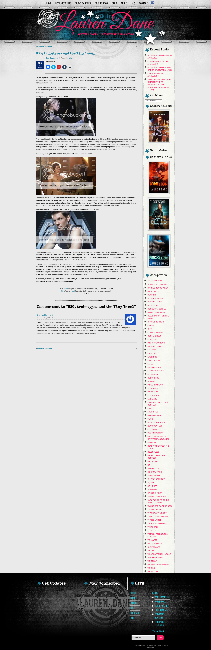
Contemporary (162, 597)
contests (153, 339)
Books (154, 593)
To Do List (153, 530)
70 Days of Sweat (156, 281)
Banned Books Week (158, 288)
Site (133, 618)
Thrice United (155, 520)
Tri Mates (152, 540)
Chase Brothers (156, 322)
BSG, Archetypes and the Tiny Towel (65, 53)
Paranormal (160, 601)
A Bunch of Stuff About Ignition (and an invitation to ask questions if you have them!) (160, 85)
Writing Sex (154, 572)
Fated (150, 364)
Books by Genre (63, 3)
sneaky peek (154, 476)
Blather (152, 295)
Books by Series (83, 3)
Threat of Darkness (158, 517)
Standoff (152, 486)
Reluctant (153, 461)
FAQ (133, 3)
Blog (114, 3)
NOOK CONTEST (155, 426)
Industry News (155, 385)
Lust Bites (153, 412)
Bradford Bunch (156, 312)
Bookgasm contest (157, 309)
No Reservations (156, 422)
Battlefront (154, 291)
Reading (152, 442)
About (124, 3)
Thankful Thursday (158, 513)
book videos (154, 305)
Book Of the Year (44, 47)
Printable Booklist (159, 616)
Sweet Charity (155, 493)
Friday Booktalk (156, 371)
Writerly (152, 561)
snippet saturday (156, 479)
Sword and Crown (157, 497)
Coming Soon (101, 3)
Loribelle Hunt (45, 315)
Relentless (153, 452)
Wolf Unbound (155, 557)
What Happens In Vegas (159, 554)
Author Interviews (157, 284)
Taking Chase (154, 509)
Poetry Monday (155, 433)
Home (48, 3)
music (150, 419)
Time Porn (153, 527)
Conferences (154, 336)
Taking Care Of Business (160, 506)
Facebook (152, 2)
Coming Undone (155, 332)
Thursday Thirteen (157, 524)
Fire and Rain (154, 367)
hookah (151, 381)
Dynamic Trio (154, 346)
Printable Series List (160, 623)
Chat (150, 329)
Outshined (153, 429)
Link (60, 318)
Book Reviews (155, 302)
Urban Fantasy (162, 610)
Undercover (154, 547)
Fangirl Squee (155, 360)
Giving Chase (154, 374)
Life (70, 58)
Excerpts (152, 357)
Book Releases (155, 298)
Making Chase (154, 415)
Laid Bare (152, 399)
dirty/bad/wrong (156, 343)
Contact (143, 3)
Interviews (153, 395)
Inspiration (153, 392)
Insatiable (153, 388)
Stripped (152, 489)
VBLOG (151, 551)
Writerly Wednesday (158, 565)
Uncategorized (155, 544)
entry (66, 289)
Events (151, 353)
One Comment (52, 58)
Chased (151, 325)
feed (73, 291)
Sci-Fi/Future (161, 605)
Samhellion (153, 468)
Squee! (151, 482)
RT (149, 465)
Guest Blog (153, 378)
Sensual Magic (155, 472)
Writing (151, 568)
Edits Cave (153, 350)
